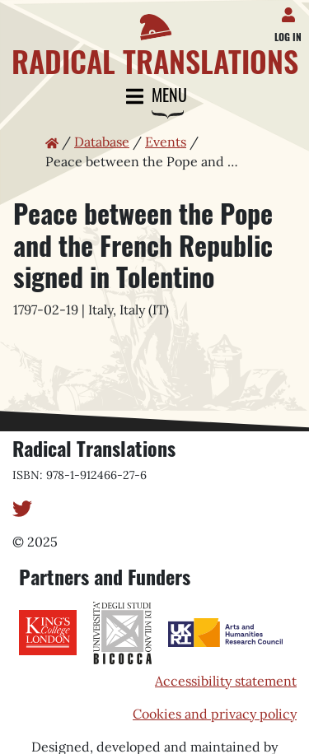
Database (101, 141)
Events (165, 141)
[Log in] (291, 11)
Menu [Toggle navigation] (155, 96)
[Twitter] (22, 507)
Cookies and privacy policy (215, 713)
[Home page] (154, 38)
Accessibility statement (226, 681)
